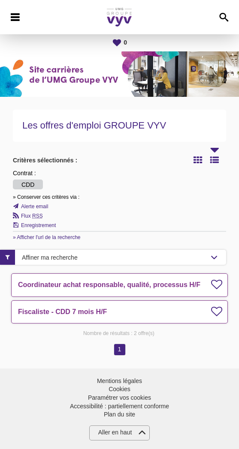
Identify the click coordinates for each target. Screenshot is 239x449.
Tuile (198, 160)
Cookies (119, 389)
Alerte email (34, 207)
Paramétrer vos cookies (119, 397)
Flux (32, 216)
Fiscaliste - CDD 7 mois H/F (62, 311)
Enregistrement (38, 225)
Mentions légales (119, 380)
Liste (214, 160)
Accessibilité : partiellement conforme (119, 406)
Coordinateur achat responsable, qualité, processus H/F (109, 284)
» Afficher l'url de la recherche (47, 237)
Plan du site (119, 414)
